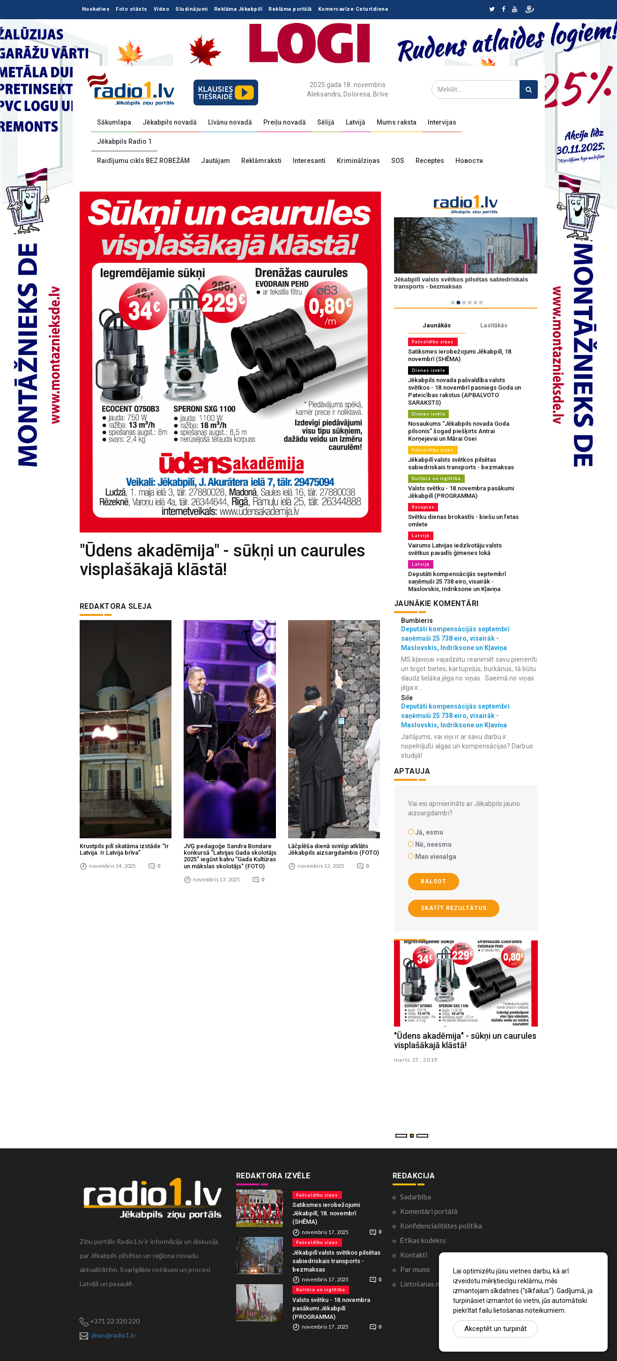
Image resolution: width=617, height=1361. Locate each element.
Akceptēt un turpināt (495, 1328)
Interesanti (309, 160)
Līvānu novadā (230, 122)
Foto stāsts (132, 9)
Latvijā (355, 122)
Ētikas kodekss (423, 1240)
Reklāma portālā (290, 9)
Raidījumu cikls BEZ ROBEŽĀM (143, 160)
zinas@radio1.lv (113, 1335)
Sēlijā (326, 122)
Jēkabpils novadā (169, 122)
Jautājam (215, 160)
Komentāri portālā (429, 1211)
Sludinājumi (191, 9)
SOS (397, 160)
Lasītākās (493, 325)
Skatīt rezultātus (454, 908)
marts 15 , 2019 (416, 1059)
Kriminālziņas (358, 160)
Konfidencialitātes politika (441, 1225)
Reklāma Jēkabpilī (238, 9)
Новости (469, 160)
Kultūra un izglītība (436, 478)
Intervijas (442, 122)
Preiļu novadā (284, 122)
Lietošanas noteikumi (433, 1284)
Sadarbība (415, 1196)
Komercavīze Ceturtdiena (353, 9)
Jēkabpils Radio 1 (124, 141)
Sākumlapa (114, 122)
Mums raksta (396, 122)
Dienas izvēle (428, 370)
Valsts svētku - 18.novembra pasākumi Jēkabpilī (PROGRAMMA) (461, 492)
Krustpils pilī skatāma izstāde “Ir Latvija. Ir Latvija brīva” (124, 723)
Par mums (415, 1269)
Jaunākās (437, 325)
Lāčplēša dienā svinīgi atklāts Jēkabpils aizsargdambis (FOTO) (333, 723)
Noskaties (96, 9)
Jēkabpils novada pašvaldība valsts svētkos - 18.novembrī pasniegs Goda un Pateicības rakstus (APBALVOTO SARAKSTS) (464, 391)
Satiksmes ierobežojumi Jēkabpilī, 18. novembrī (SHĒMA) (326, 1213)
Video (162, 9)
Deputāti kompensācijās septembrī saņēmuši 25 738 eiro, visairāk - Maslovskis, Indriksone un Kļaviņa (457, 581)
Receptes (430, 160)
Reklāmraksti (261, 160)
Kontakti (413, 1254)
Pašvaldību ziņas (433, 341)
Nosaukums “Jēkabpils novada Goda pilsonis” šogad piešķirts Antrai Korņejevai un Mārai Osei (458, 431)
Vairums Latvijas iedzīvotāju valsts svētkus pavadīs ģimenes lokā (455, 549)
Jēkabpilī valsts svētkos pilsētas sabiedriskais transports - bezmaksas (461, 463)
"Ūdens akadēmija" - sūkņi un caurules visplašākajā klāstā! (465, 1040)
